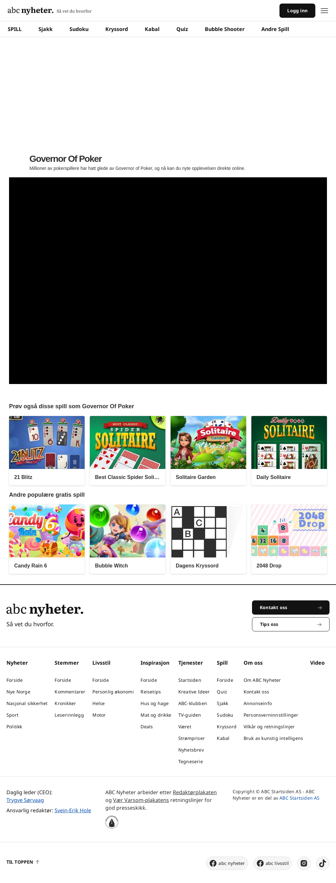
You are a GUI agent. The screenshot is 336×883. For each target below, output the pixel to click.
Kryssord (116, 29)
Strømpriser (191, 738)
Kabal (152, 29)
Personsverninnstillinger (271, 715)
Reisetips (151, 692)
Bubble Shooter (225, 29)
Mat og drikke (156, 715)
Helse (98, 703)
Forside (14, 680)
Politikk (14, 726)
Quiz (182, 29)
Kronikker (65, 703)
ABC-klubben (192, 703)
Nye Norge (18, 692)
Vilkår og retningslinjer (269, 726)
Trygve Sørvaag (25, 800)
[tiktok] (323, 863)
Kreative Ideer (194, 692)
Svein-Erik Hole (73, 810)
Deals (147, 726)
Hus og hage (155, 703)
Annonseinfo (258, 703)
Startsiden (189, 680)
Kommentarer (70, 692)
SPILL (15, 29)
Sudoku (79, 29)
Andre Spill (275, 29)
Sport (12, 715)
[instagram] (304, 863)
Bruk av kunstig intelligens (273, 738)
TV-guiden (189, 715)
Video (317, 662)
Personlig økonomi (112, 692)
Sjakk (45, 29)
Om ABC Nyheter (262, 680)
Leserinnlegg (69, 715)
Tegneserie (190, 761)
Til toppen (22, 862)
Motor (99, 715)
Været (184, 726)
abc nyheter (227, 863)
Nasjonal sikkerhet (27, 703)
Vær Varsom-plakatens (141, 800)
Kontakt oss (256, 692)
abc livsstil (272, 863)
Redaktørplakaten (195, 792)
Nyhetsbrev (191, 750)
